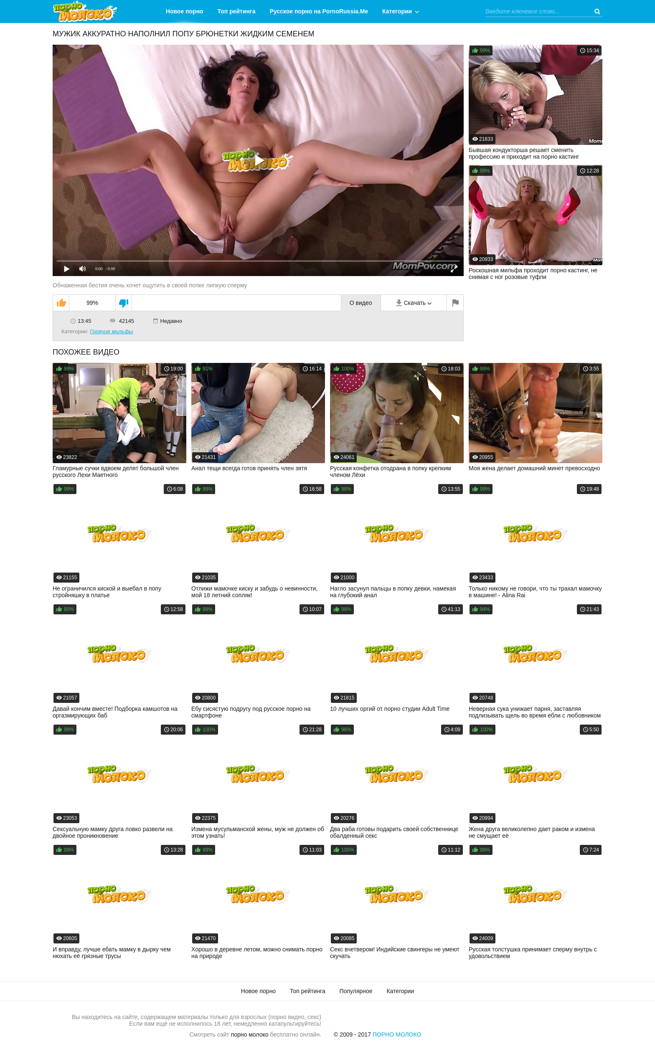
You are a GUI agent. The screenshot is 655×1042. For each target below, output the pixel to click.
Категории (397, 11)
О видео (361, 302)
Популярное (356, 991)
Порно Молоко (397, 1034)
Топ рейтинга (237, 11)
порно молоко (250, 1034)
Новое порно (184, 11)
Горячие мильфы (111, 331)
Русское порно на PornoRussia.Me (319, 11)
